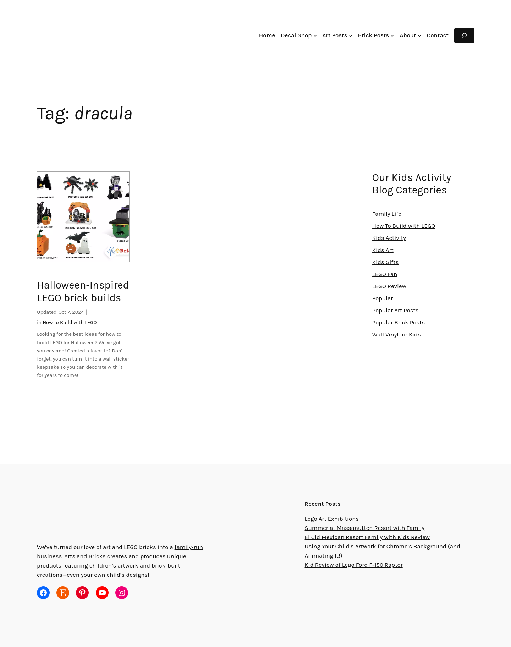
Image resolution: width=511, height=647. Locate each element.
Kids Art (382, 250)
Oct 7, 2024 (71, 313)
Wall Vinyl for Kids (396, 334)
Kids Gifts (385, 262)
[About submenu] (420, 35)
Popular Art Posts (395, 310)
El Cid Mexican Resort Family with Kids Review (367, 537)
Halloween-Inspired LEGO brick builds (82, 292)
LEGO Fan (386, 274)
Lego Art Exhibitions (331, 519)
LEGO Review (391, 286)
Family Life (386, 214)
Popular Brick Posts (398, 322)
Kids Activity (388, 238)
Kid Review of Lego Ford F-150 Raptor (356, 565)
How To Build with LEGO (70, 323)
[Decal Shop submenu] (318, 35)
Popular (382, 298)
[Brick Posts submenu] (394, 35)
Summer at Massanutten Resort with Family (362, 528)
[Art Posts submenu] (354, 35)
